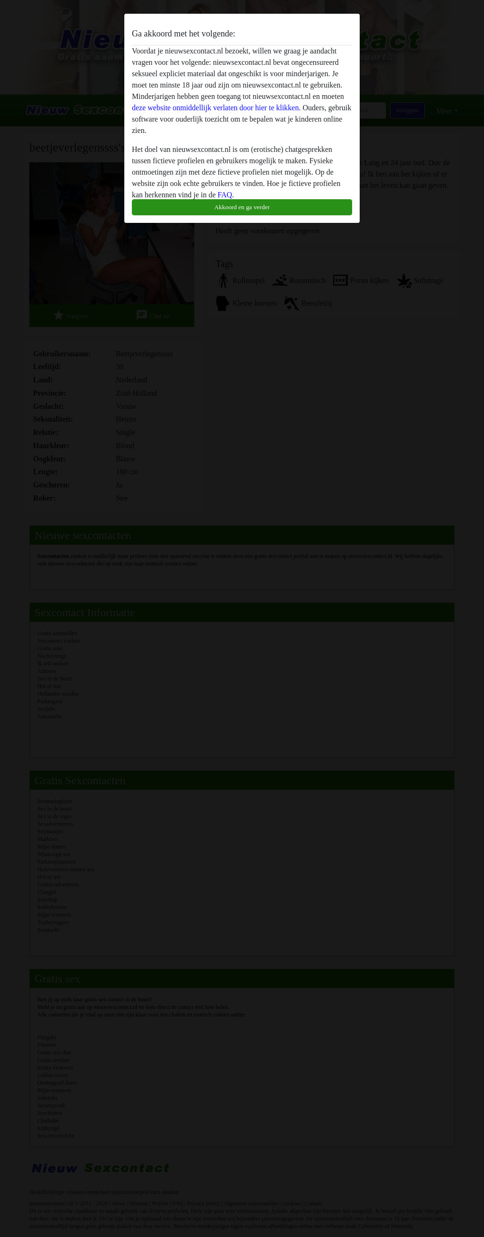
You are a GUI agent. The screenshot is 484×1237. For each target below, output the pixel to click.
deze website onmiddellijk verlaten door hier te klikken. (216, 108)
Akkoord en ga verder (241, 207)
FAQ (224, 195)
